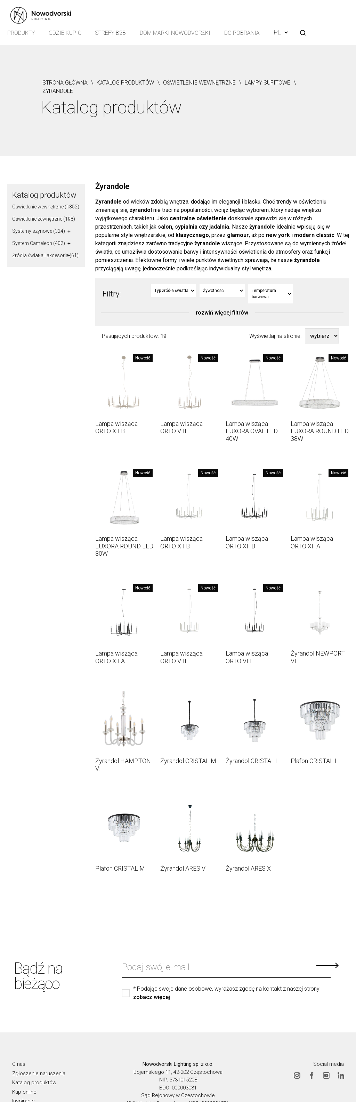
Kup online (24, 1091)
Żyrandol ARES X (248, 868)
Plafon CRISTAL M (120, 868)
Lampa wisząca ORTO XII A (312, 542)
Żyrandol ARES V (182, 868)
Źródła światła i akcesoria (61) (45, 255)
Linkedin (340, 1075)
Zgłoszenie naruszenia (38, 1073)
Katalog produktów (44, 195)
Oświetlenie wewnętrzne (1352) (45, 206)
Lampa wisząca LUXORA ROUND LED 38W (320, 431)
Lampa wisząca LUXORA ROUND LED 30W (124, 546)
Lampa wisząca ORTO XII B (116, 427)
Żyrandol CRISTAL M (188, 760)
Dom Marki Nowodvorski (175, 33)
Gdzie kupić (65, 33)
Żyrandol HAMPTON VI (123, 764)
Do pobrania (242, 33)
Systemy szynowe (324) (38, 231)
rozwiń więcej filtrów (222, 313)
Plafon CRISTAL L (314, 760)
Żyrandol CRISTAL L (253, 760)
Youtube (326, 1075)
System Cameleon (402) (38, 243)
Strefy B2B (110, 33)
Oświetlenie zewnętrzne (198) (43, 219)
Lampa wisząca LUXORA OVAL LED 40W (252, 431)
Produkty (21, 33)
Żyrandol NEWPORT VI (318, 657)
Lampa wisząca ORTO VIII (181, 427)
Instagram (296, 1075)
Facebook (311, 1075)
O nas (18, 1064)
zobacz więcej (151, 997)
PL (281, 32)
